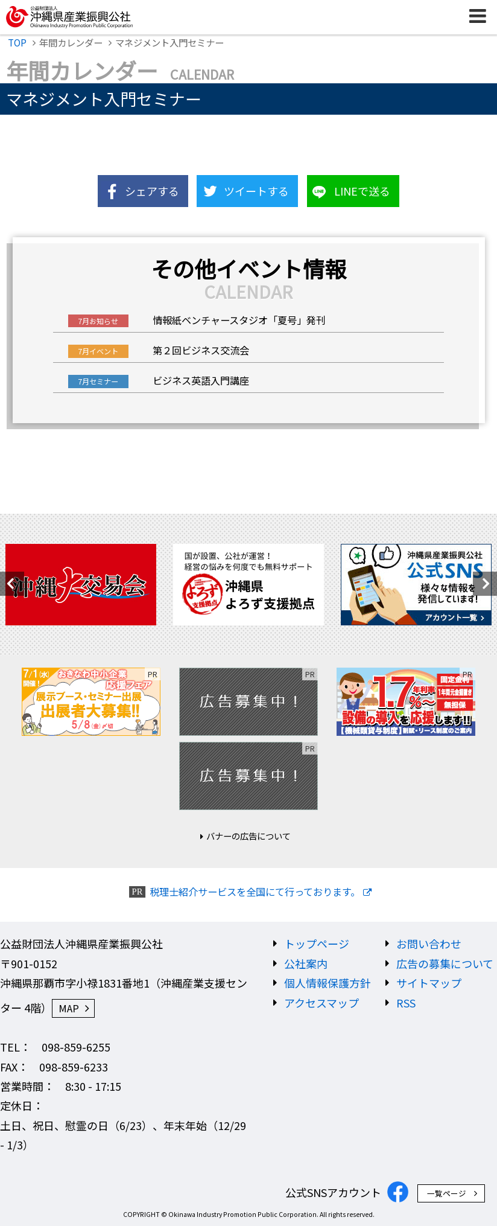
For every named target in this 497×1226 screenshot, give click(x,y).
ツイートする (256, 191)
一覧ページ (446, 1193)
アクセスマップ (321, 1002)
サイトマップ (428, 983)
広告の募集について (444, 963)
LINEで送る (362, 191)
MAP (69, 1008)
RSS (406, 1002)
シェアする (152, 191)
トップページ (316, 943)
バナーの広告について (248, 835)
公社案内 (306, 963)
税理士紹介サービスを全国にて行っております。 (255, 892)
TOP (17, 42)
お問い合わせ (428, 943)
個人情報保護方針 (327, 983)
